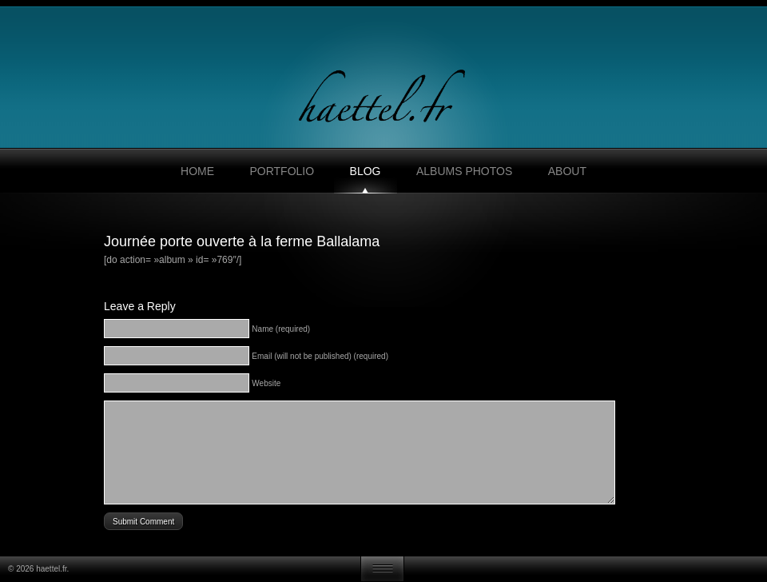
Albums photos (464, 171)
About (567, 171)
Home (197, 171)
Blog (365, 171)
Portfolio (281, 171)
